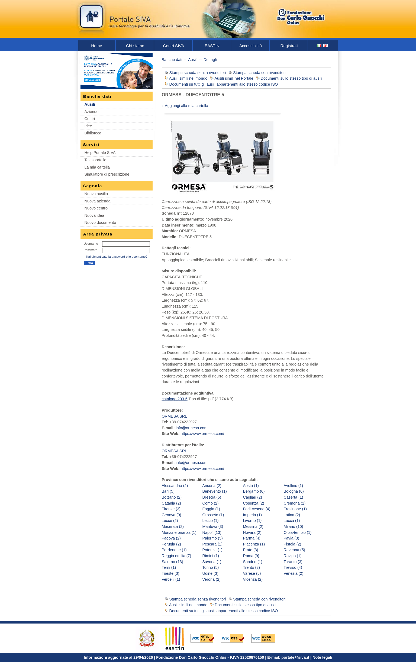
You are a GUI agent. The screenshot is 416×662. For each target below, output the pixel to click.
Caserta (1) (293, 497)
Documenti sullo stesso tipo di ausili (291, 78)
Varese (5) (252, 573)
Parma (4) (251, 538)
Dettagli (210, 59)
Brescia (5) (211, 497)
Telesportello (96, 160)
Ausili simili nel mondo (188, 78)
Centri (90, 119)
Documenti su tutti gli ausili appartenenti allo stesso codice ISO (223, 84)
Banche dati (172, 59)
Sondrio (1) (252, 562)
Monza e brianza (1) (179, 532)
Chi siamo (135, 45)
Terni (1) (169, 567)
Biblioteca (93, 133)
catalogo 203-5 (175, 399)
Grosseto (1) (213, 515)
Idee (88, 126)
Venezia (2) (294, 573)
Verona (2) (211, 579)
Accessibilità (250, 45)
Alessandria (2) (175, 485)
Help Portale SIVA (100, 152)
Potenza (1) (212, 550)
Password (91, 249)
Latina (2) (292, 515)
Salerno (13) (172, 562)
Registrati (289, 45)
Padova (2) (171, 538)
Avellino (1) (293, 485)
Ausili (90, 104)
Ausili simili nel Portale (234, 78)
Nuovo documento (100, 222)
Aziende (92, 111)
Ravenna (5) (294, 550)
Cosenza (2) (253, 503)
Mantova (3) (212, 526)
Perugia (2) (171, 544)
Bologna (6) (294, 491)
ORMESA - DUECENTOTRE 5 (193, 94)
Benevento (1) (214, 491)
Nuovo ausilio (96, 194)
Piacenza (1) (254, 544)
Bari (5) (168, 491)
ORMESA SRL (174, 416)
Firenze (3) (171, 509)
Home (96, 45)
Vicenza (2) (253, 579)
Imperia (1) (252, 515)
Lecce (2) (170, 520)
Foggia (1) (211, 509)
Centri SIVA (173, 45)
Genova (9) (171, 515)
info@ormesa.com (191, 428)
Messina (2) (253, 526)
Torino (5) (210, 567)
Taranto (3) (293, 562)
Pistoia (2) (292, 544)
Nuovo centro (96, 208)
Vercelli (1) (171, 579)
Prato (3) (250, 550)
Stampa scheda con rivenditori (259, 72)
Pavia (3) (291, 538)
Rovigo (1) (293, 556)
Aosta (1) (251, 485)
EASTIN (212, 45)
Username (91, 243)
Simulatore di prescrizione (107, 174)
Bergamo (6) (254, 491)
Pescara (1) (212, 544)
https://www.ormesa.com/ (202, 433)
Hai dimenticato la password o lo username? (116, 256)
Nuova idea (94, 215)
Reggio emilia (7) (176, 556)
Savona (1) (211, 562)
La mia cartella (97, 167)
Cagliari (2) (252, 497)
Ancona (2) (211, 485)
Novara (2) (252, 532)
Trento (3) (251, 567)
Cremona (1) (295, 503)
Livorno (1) (252, 520)
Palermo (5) (212, 538)
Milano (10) (293, 526)
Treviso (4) (293, 567)
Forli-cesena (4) (256, 509)
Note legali (322, 657)
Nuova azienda (98, 201)
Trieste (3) (170, 573)
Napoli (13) (211, 532)
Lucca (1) (292, 520)
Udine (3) (210, 573)
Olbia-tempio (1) (298, 532)
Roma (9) (251, 556)
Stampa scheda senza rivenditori (197, 72)
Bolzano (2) (172, 497)
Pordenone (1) (174, 550)
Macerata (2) (173, 526)
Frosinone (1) (295, 509)
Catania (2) (171, 503)
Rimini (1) (210, 556)
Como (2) (210, 503)
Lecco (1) (210, 520)
